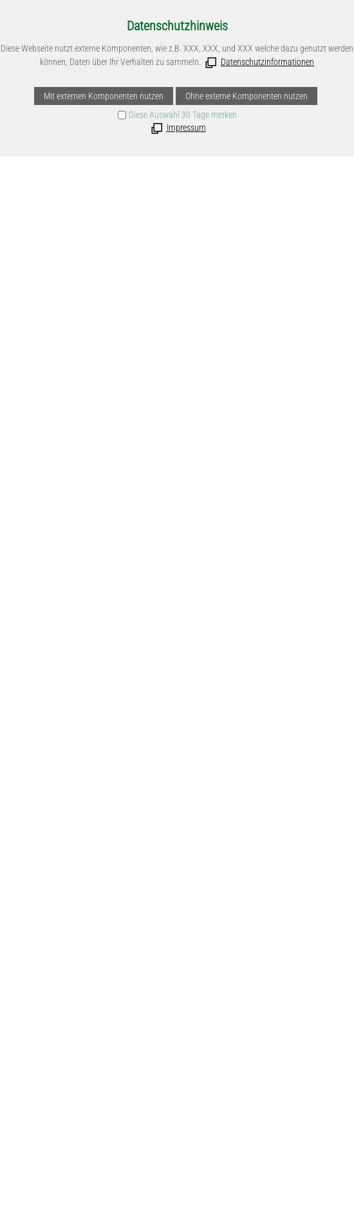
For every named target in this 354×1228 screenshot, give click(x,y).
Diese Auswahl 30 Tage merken (183, 115)
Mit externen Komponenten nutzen (103, 96)
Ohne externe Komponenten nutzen (246, 96)
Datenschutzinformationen (267, 62)
